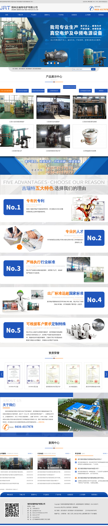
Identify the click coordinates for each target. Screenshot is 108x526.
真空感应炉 (22, 68)
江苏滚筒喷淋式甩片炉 (53, 151)
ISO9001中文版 (14, 386)
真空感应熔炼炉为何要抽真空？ (46, 475)
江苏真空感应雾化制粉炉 (38, 90)
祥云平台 (63, 507)
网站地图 (90, 1)
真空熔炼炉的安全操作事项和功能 (9, 483)
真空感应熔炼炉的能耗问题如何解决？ (48, 480)
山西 (83, 513)
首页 (6, 15)
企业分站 (85, 1)
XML (97, 1)
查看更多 (101, 90)
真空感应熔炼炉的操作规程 (7, 477)
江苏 (71, 513)
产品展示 (33, 15)
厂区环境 (60, 15)
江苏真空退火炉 (54, 90)
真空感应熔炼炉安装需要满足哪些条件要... (49, 472)
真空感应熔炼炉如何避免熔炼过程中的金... (91, 478)
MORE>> (30, 453)
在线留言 (74, 15)
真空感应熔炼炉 (37, 68)
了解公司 (20, 15)
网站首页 (10, 494)
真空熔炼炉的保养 (5, 480)
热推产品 (56, 513)
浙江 (69, 513)
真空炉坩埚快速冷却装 (94, 386)
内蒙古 (95, 513)
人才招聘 (87, 15)
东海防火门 (15, 489)
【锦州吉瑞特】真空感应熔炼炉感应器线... (12, 472)
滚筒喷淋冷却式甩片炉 (54, 386)
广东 (91, 513)
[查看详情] (41, 422)
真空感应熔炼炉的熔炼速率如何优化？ (90, 459)
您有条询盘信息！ (103, 1)
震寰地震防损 (9, 489)
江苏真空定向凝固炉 (22, 90)
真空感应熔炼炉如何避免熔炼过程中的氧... (49, 477)
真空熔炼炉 (29, 68)
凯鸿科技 (75, 507)
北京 (77, 513)
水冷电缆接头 (74, 386)
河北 (80, 513)
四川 (88, 513)
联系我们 (101, 15)
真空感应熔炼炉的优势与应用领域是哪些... (49, 483)
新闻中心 (47, 15)
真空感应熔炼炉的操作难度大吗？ (88, 469)
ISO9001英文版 (34, 386)
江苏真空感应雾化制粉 (89, 121)
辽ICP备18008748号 (91, 510)
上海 (74, 513)
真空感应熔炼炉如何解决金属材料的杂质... (12, 475)
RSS (94, 1)
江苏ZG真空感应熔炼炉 (6, 90)
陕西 (86, 513)
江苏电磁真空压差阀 (85, 90)
